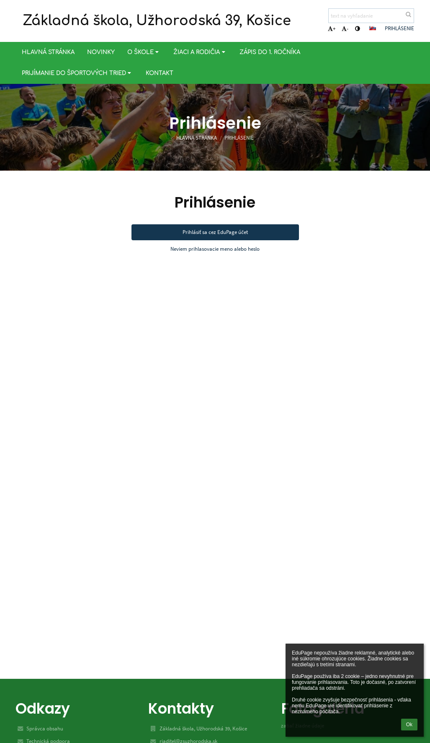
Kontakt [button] (159, 73)
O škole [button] (144, 52)
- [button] (345, 28)
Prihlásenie (399, 28)
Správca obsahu (44, 728)
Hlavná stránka (196, 137)
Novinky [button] (101, 52)
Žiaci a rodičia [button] (200, 52)
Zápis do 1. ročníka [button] (269, 52)
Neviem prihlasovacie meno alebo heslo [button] (215, 248)
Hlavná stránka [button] (48, 52)
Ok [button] (409, 724)
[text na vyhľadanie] (371, 15)
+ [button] (331, 28)
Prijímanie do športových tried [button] (77, 73)
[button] (372, 28)
